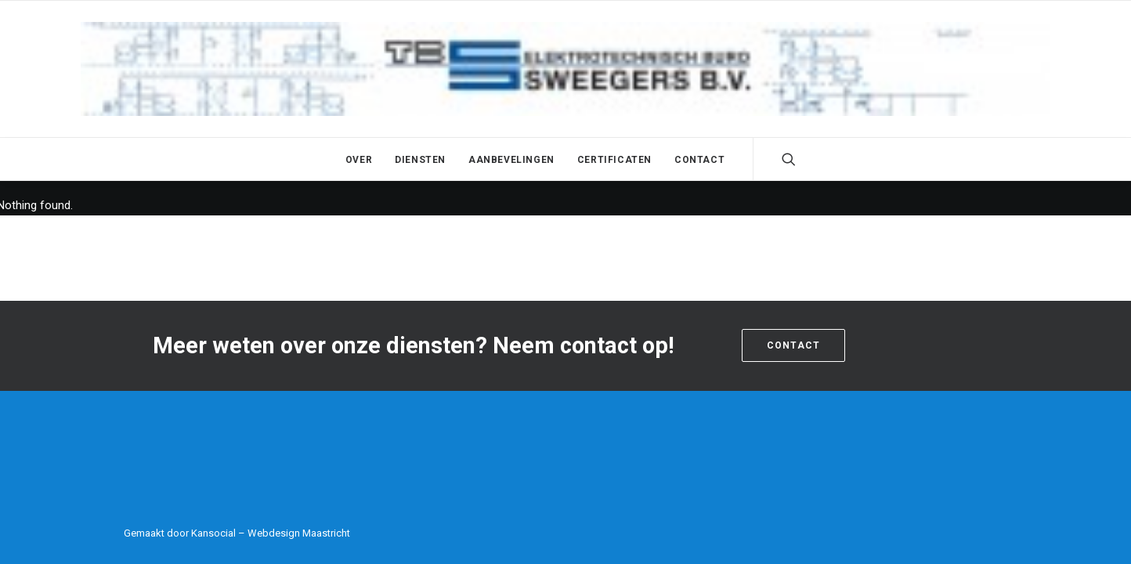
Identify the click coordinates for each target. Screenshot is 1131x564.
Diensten (420, 159)
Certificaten (614, 159)
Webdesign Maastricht (299, 533)
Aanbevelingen (511, 159)
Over (358, 159)
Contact (699, 159)
